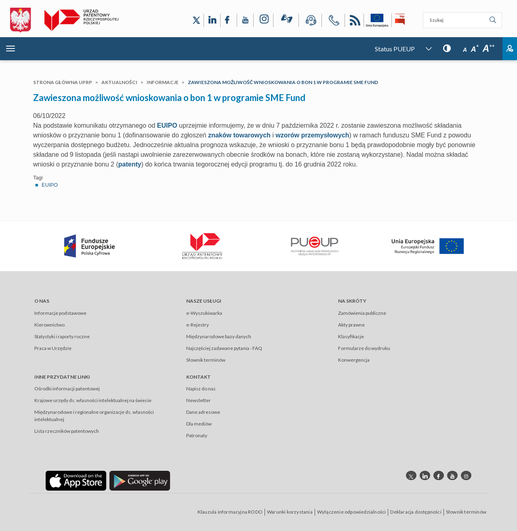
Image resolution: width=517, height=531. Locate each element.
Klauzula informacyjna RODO (230, 512)
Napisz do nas (201, 389)
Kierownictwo (49, 325)
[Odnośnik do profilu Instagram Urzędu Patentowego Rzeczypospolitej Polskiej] (263, 20)
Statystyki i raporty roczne (62, 336)
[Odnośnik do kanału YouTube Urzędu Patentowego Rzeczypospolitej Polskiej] (245, 20)
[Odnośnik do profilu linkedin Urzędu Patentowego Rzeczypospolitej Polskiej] (425, 475)
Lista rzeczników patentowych (66, 431)
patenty (129, 164)
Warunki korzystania (290, 512)
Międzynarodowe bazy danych (218, 336)
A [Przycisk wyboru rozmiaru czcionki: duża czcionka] (488, 48)
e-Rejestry (197, 325)
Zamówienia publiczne (362, 313)
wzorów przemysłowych (312, 135)
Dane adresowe (203, 412)
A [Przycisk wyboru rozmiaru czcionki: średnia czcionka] (475, 49)
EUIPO (167, 125)
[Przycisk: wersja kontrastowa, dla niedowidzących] (447, 48)
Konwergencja (354, 360)
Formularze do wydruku (364, 348)
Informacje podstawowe (60, 313)
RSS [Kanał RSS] (354, 22)
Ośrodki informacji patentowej (67, 389)
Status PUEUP (395, 49)
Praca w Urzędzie (52, 348)
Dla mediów (199, 424)
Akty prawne (351, 325)
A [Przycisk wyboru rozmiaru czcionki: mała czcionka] (465, 49)
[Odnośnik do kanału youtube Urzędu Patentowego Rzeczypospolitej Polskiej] (452, 475)
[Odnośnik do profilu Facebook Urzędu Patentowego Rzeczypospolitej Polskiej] (229, 20)
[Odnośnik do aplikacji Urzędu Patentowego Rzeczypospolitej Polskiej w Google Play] (139, 480)
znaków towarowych (239, 135)
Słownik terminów (205, 360)
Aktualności (119, 82)
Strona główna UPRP (62, 82)
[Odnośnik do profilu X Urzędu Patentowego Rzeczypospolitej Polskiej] (196, 20)
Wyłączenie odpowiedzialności (351, 512)
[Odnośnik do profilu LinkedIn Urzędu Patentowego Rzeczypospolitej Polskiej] (212, 20)
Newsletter (198, 400)
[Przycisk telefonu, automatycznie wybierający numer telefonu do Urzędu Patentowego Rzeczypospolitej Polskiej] (333, 22)
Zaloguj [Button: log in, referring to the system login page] (509, 48)
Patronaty (196, 435)
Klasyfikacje (351, 336)
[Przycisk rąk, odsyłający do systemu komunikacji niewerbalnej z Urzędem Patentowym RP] (285, 20)
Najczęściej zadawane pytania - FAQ (224, 348)
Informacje (163, 82)
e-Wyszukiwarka (204, 313)
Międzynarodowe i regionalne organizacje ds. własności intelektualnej (94, 415)
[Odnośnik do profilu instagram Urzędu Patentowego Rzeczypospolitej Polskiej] (466, 475)
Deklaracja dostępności (415, 512)
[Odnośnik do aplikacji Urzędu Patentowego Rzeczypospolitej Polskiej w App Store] (76, 480)
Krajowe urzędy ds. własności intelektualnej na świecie (92, 400)
